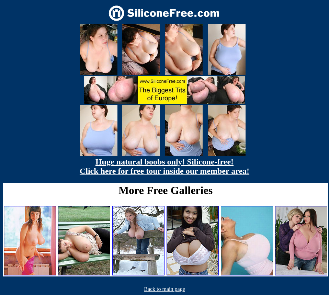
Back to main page (164, 289)
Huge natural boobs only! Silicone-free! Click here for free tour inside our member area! (164, 166)
